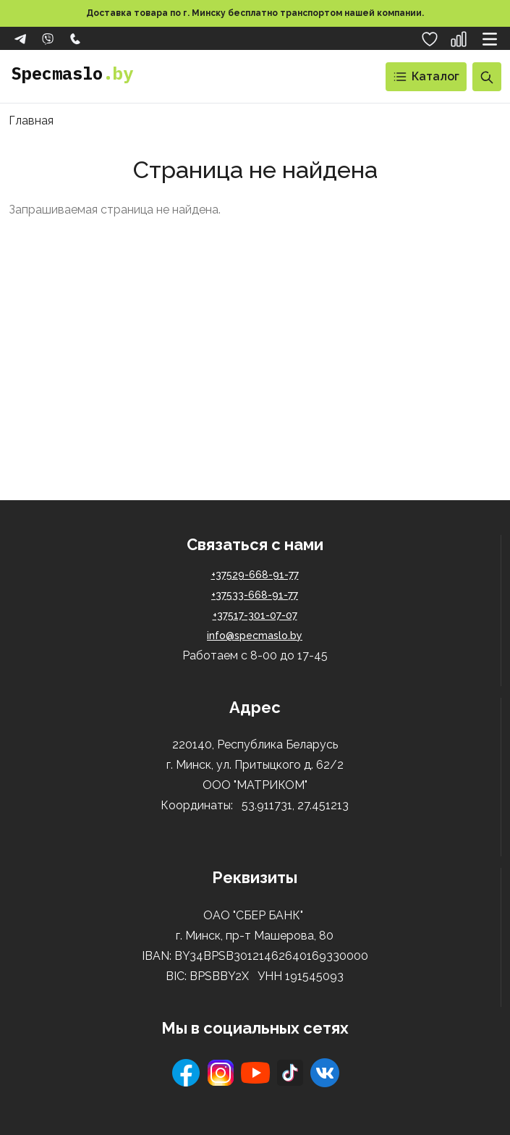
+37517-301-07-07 (255, 615)
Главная (31, 120)
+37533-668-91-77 (254, 595)
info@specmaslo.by (254, 635)
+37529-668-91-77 (255, 575)
